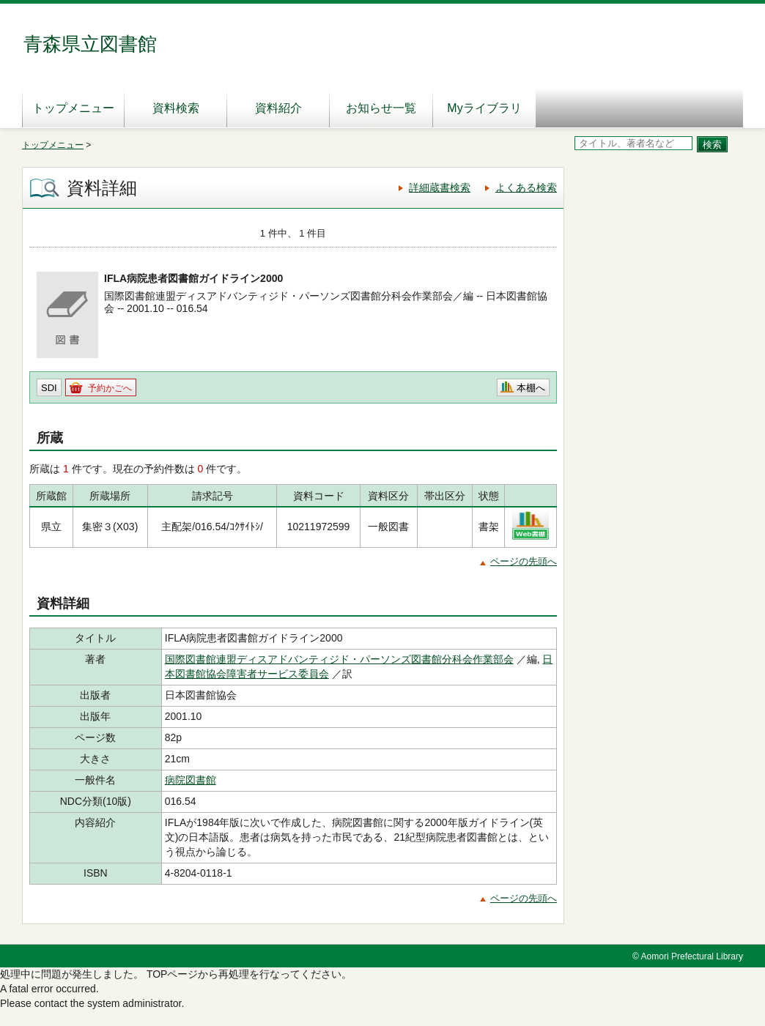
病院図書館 (190, 780)
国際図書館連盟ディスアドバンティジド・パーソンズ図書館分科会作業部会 (339, 659)
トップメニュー (73, 108)
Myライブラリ (484, 108)
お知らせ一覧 (381, 108)
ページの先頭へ (523, 561)
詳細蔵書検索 (439, 187)
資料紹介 (278, 108)
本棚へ (531, 387)
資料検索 (175, 108)
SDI (49, 387)
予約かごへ (110, 388)
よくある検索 (526, 187)
